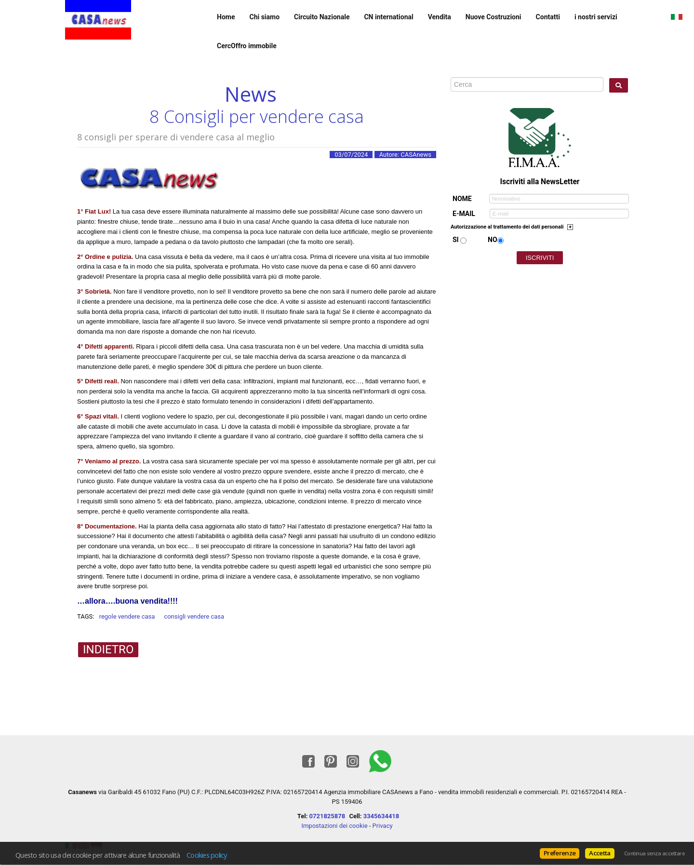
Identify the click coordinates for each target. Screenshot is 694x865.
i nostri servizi (595, 17)
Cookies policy (207, 855)
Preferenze (559, 853)
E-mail (464, 213)
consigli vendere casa (194, 616)
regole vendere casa (127, 616)
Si (456, 239)
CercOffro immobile (247, 46)
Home (226, 17)
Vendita (439, 17)
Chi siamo (264, 17)
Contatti (548, 17)
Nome (462, 199)
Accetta (599, 853)
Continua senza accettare (654, 853)
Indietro (108, 649)
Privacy (383, 825)
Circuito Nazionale (321, 17)
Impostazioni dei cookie (334, 825)
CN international (388, 17)
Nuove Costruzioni (493, 17)
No (492, 239)
